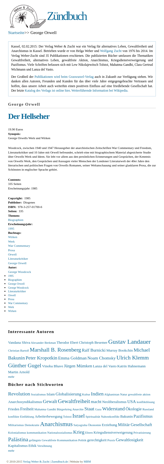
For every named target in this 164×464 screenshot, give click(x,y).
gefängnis (35, 440)
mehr (11, 376)
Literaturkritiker (18, 258)
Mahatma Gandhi (45, 409)
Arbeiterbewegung (48, 416)
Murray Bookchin (119, 350)
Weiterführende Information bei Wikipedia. (99, 90)
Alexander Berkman (43, 342)
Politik (82, 440)
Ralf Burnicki (93, 350)
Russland (148, 409)
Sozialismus (38, 394)
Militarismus (16, 425)
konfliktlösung (146, 402)
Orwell (12, 254)
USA (131, 401)
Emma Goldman (72, 358)
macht (96, 401)
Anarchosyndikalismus (25, 402)
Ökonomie (94, 425)
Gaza (98, 409)
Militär (124, 424)
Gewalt (50, 401)
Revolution (19, 394)
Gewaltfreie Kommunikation (59, 440)
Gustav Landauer (129, 341)
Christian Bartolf (18, 350)
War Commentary (19, 245)
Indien (97, 394)
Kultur (86, 394)
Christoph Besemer (93, 342)
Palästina (18, 439)
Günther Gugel (24, 365)
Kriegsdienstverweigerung (112, 432)
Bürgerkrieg (64, 409)
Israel (78, 416)
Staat (89, 408)
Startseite (16, 32)
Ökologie (133, 408)
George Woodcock (19, 271)
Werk (11, 241)
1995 (11, 228)
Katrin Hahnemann (131, 366)
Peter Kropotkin (41, 358)
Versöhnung (44, 445)
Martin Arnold (19, 372)
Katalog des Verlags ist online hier (47, 90)
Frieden (13, 409)
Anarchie (78, 409)
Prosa (11, 250)
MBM (87, 461)
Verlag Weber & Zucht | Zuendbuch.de (45, 461)
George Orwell (17, 263)
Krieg (78, 432)
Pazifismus (143, 416)
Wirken (12, 237)
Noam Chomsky (101, 358)
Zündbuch (66, 16)
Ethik (32, 445)
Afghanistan (111, 394)
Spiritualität (93, 416)
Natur (123, 394)
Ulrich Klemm (132, 357)
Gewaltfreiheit (74, 401)
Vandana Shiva (19, 342)
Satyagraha (80, 425)
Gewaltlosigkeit (129, 439)
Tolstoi (67, 416)
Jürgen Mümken (78, 365)
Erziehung (109, 425)
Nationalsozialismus (59, 432)
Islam (51, 394)
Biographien (15, 219)
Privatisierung (142, 432)
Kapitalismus (18, 445)
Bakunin (126, 416)
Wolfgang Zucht (111, 51)
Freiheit (27, 408)
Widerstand (113, 408)
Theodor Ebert (67, 342)
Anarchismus (56, 423)
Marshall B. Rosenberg (55, 350)
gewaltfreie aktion (139, 394)
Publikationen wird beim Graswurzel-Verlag (64, 77)
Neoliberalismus (114, 402)
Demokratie (32, 425)
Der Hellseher (29, 116)
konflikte (13, 416)
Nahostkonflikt (110, 416)
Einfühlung (27, 416)
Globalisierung (68, 393)
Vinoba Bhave (52, 366)
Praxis (111, 440)
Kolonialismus (17, 432)
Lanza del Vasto (104, 366)
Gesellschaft (141, 424)
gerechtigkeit (97, 440)
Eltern (89, 432)
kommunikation (37, 432)
